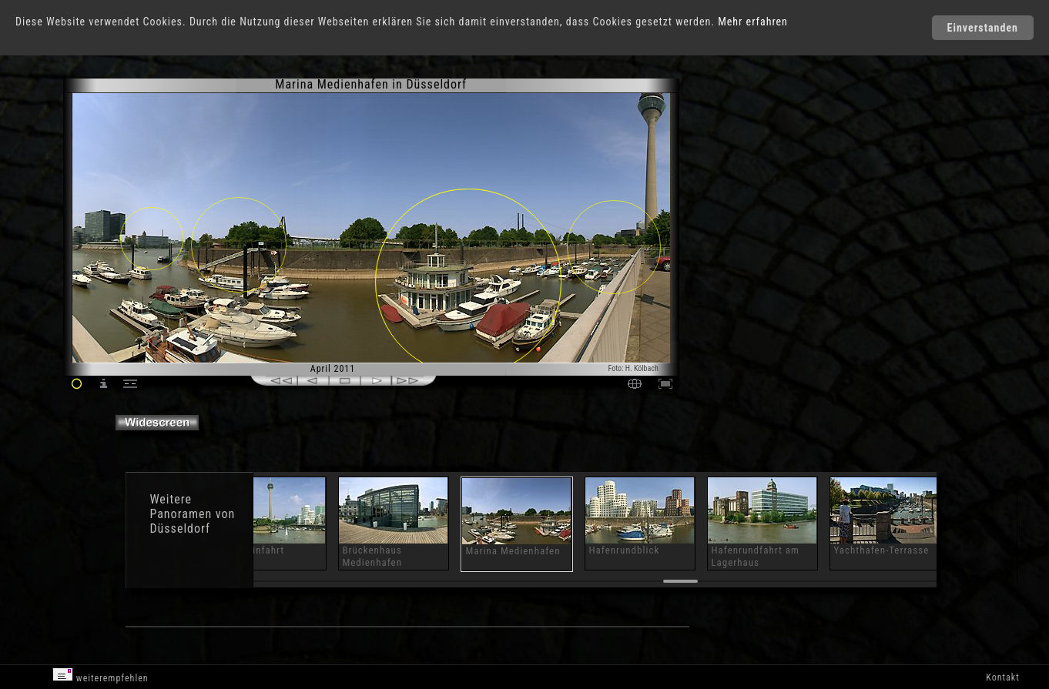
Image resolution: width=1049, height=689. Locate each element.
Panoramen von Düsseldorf (192, 521)
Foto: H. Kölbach (633, 368)
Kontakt (1002, 677)
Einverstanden (982, 28)
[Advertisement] (747, 207)
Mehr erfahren (753, 21)
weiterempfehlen (100, 675)
